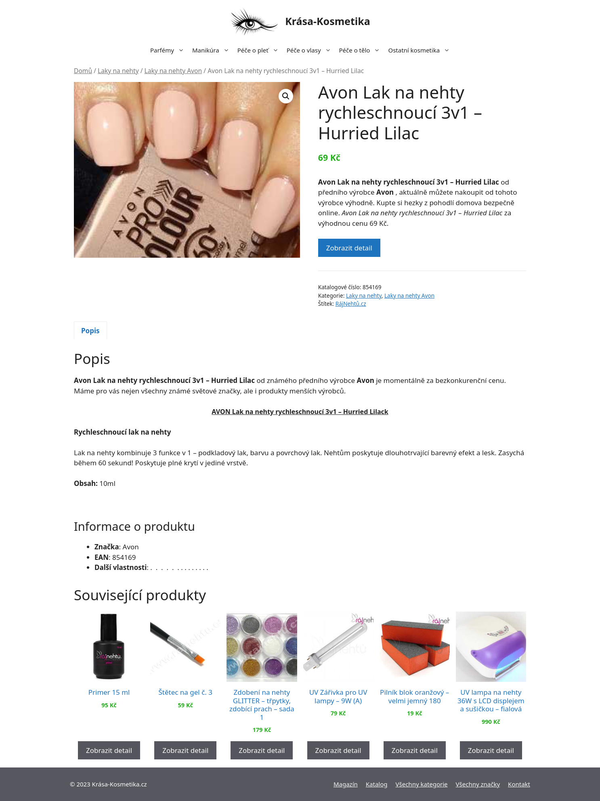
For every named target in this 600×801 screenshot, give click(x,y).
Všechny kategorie (422, 784)
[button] (286, 96)
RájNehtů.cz (351, 303)
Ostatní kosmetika (421, 50)
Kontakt (519, 784)
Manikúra (212, 50)
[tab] (90, 330)
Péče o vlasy (311, 50)
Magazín (346, 784)
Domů (83, 70)
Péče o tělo (361, 50)
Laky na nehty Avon (173, 70)
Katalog (377, 784)
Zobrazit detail (349, 247)
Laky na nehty (118, 70)
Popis (90, 330)
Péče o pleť (260, 50)
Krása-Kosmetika (327, 21)
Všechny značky (478, 784)
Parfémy (169, 50)
